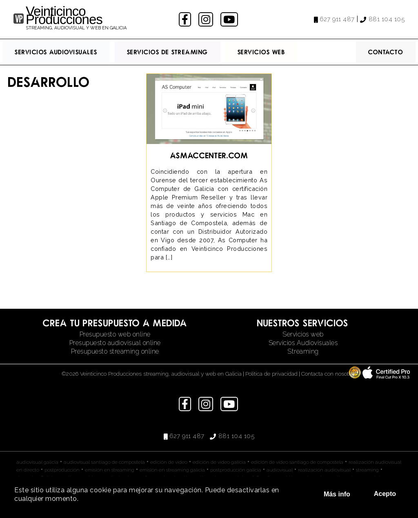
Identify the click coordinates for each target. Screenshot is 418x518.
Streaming (303, 351)
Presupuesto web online (115, 334)
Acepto (385, 493)
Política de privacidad (271, 373)
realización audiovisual (324, 470)
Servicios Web (261, 51)
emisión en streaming (109, 470)
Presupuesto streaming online (115, 351)
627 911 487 (337, 19)
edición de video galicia (219, 462)
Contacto (385, 51)
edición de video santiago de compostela (297, 462)
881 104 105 (387, 19)
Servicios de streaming (167, 51)
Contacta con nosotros (328, 373)
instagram (206, 19)
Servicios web (303, 334)
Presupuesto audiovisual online (115, 343)
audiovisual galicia (37, 462)
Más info (337, 494)
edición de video (168, 462)
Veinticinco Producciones (64, 15)
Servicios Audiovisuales (56, 51)
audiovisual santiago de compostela (104, 462)
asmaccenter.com (209, 155)
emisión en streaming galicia (172, 470)
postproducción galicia (235, 470)
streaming (367, 470)
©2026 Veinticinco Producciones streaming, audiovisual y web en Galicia (152, 373)
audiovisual (280, 470)
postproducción (62, 470)
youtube (229, 19)
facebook (186, 19)
